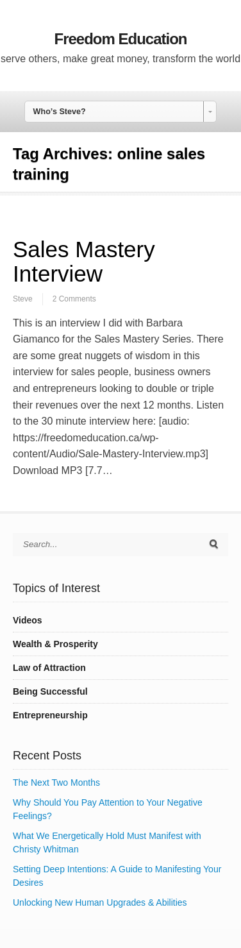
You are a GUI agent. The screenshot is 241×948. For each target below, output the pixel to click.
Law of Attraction (49, 668)
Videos (27, 620)
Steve (23, 298)
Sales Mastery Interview (84, 262)
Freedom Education (120, 38)
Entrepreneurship (50, 715)
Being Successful (50, 691)
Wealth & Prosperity (55, 644)
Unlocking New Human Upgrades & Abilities (100, 902)
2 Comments (74, 298)
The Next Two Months (56, 782)
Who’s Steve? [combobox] (59, 111)
